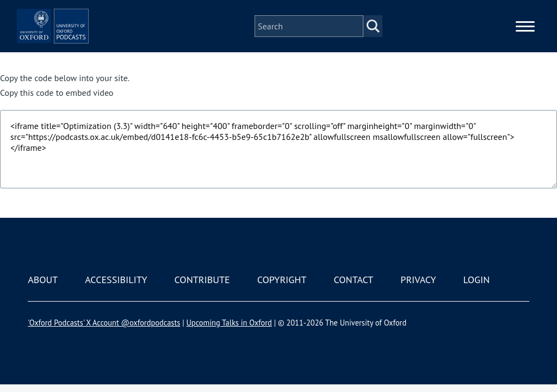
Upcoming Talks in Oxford (228, 322)
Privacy (418, 279)
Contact (353, 279)
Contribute (202, 279)
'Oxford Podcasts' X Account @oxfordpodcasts (104, 322)
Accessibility (116, 279)
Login (476, 279)
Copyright (282, 279)
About (43, 279)
